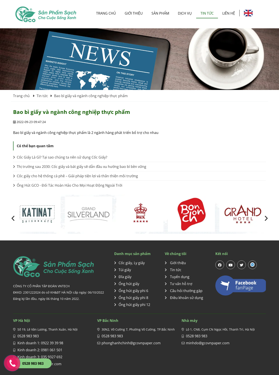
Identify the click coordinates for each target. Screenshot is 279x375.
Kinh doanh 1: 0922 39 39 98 (40, 343)
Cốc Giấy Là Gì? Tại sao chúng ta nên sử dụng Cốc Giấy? (60, 157)
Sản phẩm (160, 13)
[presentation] (13, 218)
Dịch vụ (185, 13)
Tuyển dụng (177, 276)
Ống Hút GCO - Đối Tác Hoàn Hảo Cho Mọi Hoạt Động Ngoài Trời (67, 185)
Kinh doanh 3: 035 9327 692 (39, 357)
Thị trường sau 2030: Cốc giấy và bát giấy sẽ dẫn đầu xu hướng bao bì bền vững (79, 166)
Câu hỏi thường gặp (183, 290)
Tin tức (207, 13)
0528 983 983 (28, 336)
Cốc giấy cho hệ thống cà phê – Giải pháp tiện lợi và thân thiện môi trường (75, 176)
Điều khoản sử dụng (184, 297)
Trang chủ (106, 13)
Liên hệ (228, 13)
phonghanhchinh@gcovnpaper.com (131, 343)
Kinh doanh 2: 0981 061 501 (39, 350)
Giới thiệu (134, 13)
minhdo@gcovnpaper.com (208, 343)
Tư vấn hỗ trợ (178, 283)
